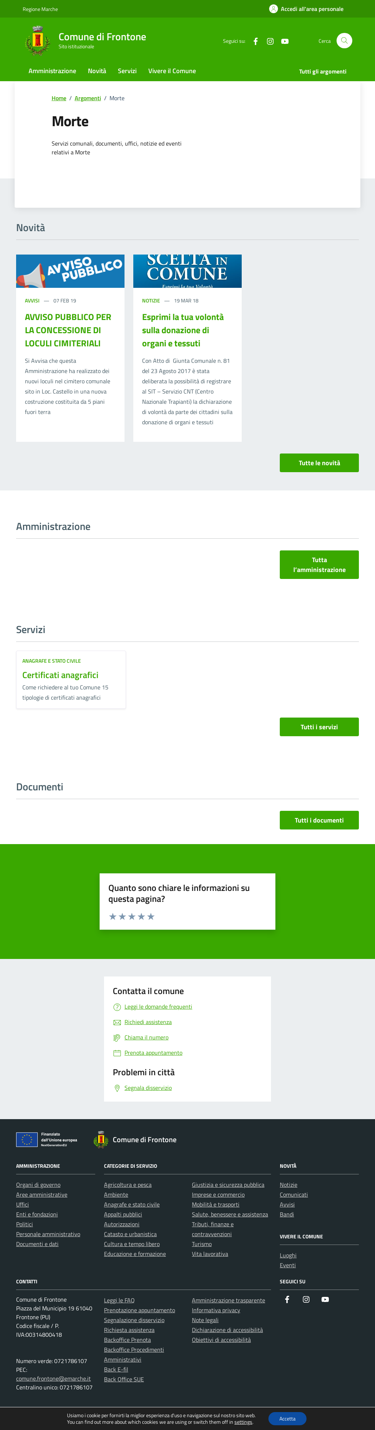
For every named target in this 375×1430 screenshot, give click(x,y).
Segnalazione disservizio (134, 1320)
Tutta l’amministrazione (319, 565)
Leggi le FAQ (119, 1300)
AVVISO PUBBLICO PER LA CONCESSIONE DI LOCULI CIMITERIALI (68, 330)
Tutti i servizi (319, 727)
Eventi (288, 1265)
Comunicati (294, 1194)
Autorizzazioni (122, 1224)
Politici (24, 1224)
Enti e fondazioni (37, 1214)
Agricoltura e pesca (128, 1184)
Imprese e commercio (218, 1194)
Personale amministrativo (48, 1234)
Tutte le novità (319, 463)
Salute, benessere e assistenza (230, 1214)
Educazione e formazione (135, 1253)
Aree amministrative (41, 1194)
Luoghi (288, 1255)
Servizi (127, 71)
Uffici (22, 1204)
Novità (97, 71)
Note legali (205, 1320)
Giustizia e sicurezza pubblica (228, 1184)
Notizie (151, 300)
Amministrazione (52, 71)
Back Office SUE (124, 1379)
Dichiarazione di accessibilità (227, 1329)
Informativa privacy (216, 1310)
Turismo (202, 1243)
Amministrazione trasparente (228, 1300)
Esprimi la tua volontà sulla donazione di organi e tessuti (183, 330)
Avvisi (33, 300)
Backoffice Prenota (127, 1339)
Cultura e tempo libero (132, 1243)
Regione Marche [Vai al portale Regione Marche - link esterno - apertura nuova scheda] (40, 9)
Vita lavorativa (210, 1253)
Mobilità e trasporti (216, 1204)
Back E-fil (116, 1369)
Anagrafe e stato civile (51, 661)
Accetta (287, 1418)
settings (243, 1422)
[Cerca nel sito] (344, 41)
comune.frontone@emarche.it (53, 1378)
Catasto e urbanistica (130, 1234)
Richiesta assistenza (129, 1329)
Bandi (287, 1214)
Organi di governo (38, 1184)
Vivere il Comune (172, 71)
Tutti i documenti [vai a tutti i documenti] (319, 820)
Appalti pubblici (123, 1214)
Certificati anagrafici (60, 674)
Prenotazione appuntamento (139, 1310)
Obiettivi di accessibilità (221, 1339)
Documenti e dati (37, 1243)
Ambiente (116, 1194)
